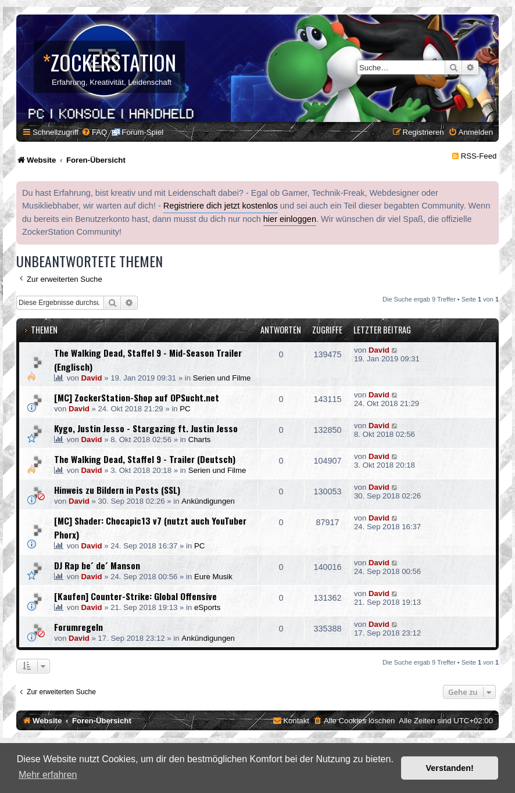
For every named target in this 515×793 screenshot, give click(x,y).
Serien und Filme (222, 378)
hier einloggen (289, 219)
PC (185, 408)
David (91, 378)
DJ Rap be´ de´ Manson (97, 565)
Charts (199, 439)
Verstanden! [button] (450, 768)
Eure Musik (213, 576)
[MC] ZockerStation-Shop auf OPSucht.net (136, 397)
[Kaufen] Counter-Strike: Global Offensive (135, 596)
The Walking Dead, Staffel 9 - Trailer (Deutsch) (144, 459)
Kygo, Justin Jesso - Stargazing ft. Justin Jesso (146, 428)
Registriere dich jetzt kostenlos (220, 205)
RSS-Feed (479, 156)
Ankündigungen (208, 501)
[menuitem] (94, 132)
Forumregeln (78, 627)
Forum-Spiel (142, 132)
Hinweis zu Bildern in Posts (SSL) (117, 490)
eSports (207, 607)
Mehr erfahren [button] (48, 775)
